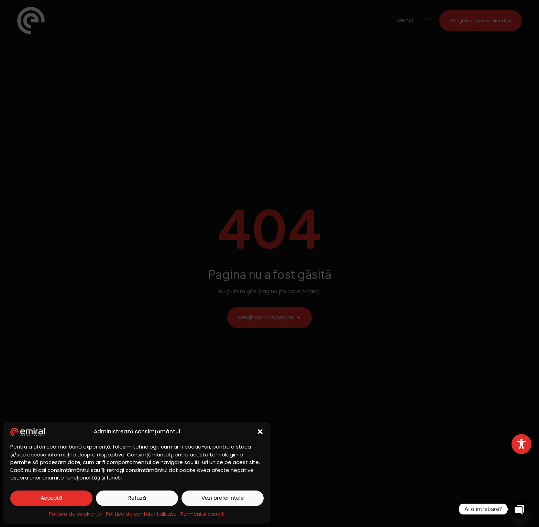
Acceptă (52, 498)
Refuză (137, 498)
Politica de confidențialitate (141, 513)
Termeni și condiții (203, 513)
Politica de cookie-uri (75, 513)
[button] (260, 431)
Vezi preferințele (222, 498)
